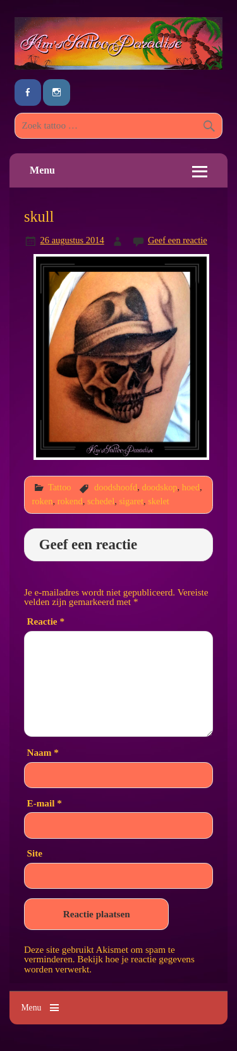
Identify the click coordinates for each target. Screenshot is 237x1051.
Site (34, 853)
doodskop (159, 487)
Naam (43, 752)
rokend (70, 501)
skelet (158, 501)
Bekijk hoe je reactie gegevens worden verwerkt (109, 963)
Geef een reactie (177, 240)
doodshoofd (115, 487)
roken (42, 501)
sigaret (131, 501)
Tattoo (59, 487)
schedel (100, 501)
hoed (191, 487)
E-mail (44, 803)
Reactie (45, 621)
